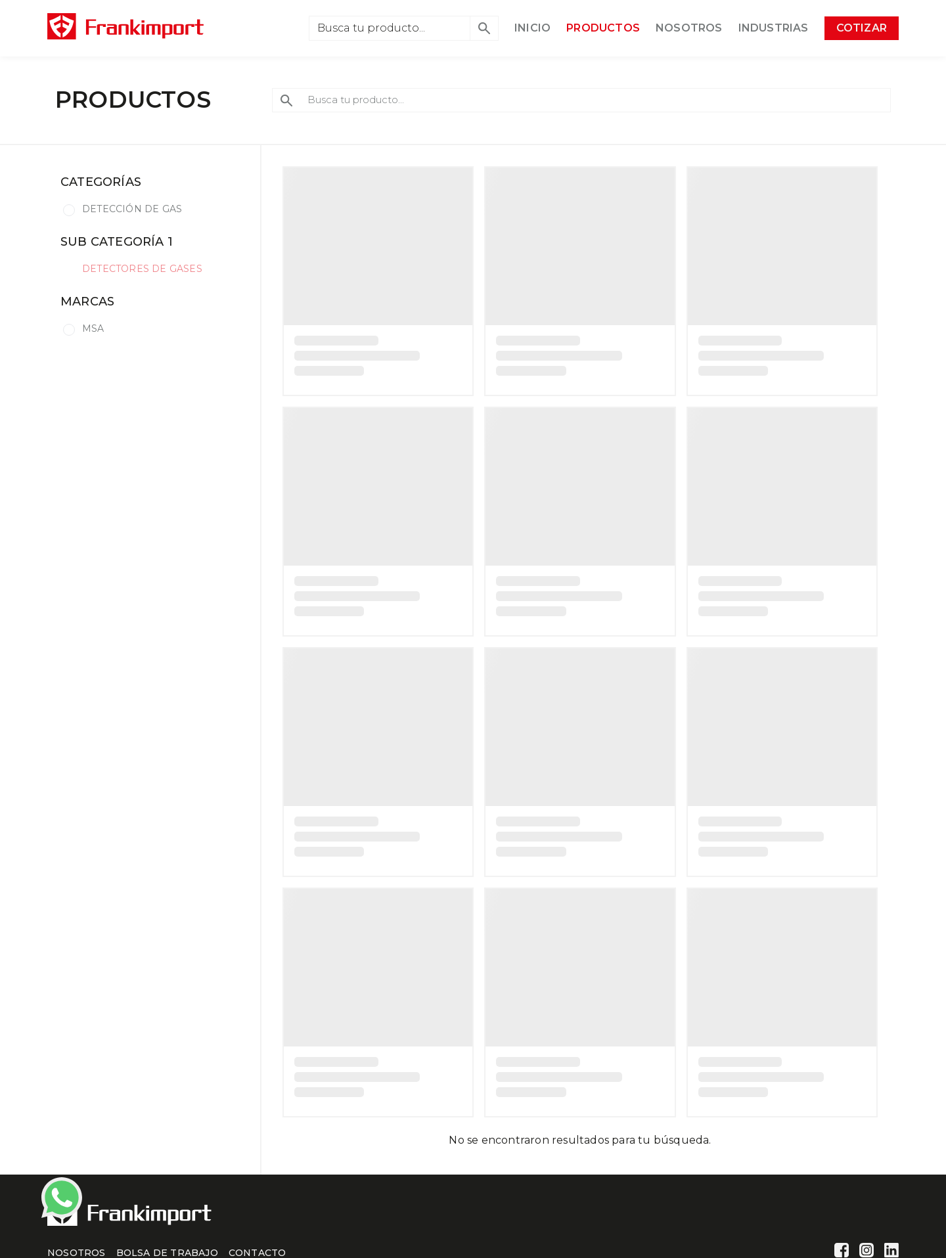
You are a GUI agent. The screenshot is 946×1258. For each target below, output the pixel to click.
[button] (484, 28)
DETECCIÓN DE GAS (132, 209)
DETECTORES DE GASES (142, 269)
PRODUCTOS (603, 28)
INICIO (532, 28)
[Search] (389, 28)
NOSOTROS (689, 28)
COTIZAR (861, 28)
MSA (93, 328)
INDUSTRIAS (773, 28)
